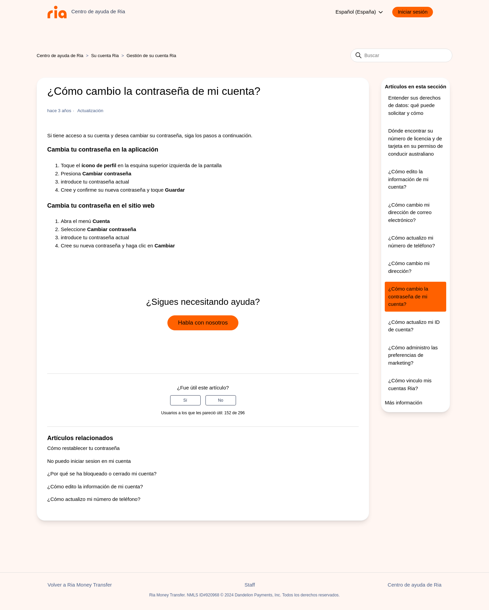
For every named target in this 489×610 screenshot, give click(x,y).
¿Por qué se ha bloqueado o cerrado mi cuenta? (102, 473)
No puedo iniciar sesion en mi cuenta (89, 461)
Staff (249, 585)
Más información (403, 402)
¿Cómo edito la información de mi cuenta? (95, 486)
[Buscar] (401, 55)
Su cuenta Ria (105, 55)
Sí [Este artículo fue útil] (185, 400)
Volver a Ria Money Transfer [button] (80, 585)
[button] (416, 12)
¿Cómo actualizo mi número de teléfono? (93, 499)
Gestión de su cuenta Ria (151, 55)
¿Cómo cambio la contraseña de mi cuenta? (408, 296)
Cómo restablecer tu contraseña (83, 448)
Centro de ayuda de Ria (60, 55)
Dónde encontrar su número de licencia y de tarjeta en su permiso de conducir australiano (415, 142)
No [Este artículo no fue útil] (220, 400)
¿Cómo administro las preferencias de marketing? (413, 355)
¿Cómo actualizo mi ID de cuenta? (414, 326)
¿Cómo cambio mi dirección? (409, 267)
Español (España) (360, 12)
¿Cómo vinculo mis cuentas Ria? (410, 384)
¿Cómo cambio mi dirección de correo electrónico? (410, 212)
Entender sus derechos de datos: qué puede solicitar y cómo (414, 105)
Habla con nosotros (203, 322)
